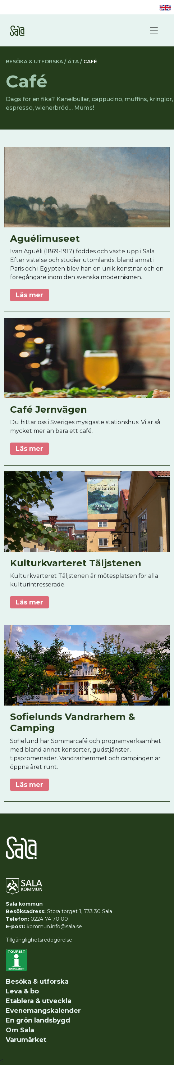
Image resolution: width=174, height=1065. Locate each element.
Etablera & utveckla (39, 1001)
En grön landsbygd (38, 1020)
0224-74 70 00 (49, 919)
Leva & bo (22, 991)
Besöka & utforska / (36, 61)
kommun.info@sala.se (54, 926)
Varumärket (26, 1040)
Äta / (75, 61)
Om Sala (20, 1030)
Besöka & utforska (37, 981)
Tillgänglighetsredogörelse (39, 940)
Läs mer (29, 295)
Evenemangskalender (43, 1011)
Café (90, 61)
